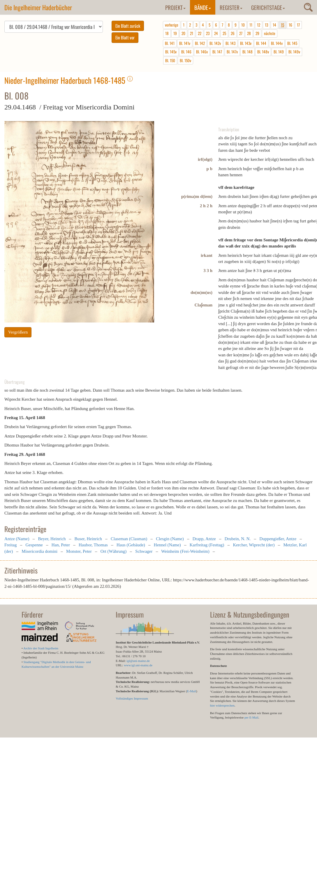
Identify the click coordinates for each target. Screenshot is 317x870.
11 (250, 25)
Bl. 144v (277, 43)
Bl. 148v (263, 52)
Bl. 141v (184, 43)
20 (183, 33)
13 (266, 25)
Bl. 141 (170, 43)
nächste (269, 33)
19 (175, 33)
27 (240, 33)
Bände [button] (202, 7)
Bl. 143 (230, 43)
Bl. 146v (202, 52)
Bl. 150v (185, 60)
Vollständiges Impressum (132, 698)
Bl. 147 (217, 52)
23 (207, 33)
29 (257, 33)
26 (233, 33)
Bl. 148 (247, 52)
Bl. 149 (279, 52)
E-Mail (191, 691)
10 (243, 25)
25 (224, 33)
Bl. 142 (200, 43)
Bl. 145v (171, 52)
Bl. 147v (232, 52)
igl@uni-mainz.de (137, 660)
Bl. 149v (294, 52)
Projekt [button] (175, 7)
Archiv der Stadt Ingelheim (40, 648)
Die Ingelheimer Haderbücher (38, 7)
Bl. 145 (292, 43)
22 (199, 33)
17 (298, 25)
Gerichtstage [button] (268, 7)
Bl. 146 (186, 52)
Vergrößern (18, 332)
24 (216, 33)
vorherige (171, 25)
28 (249, 33)
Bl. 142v (215, 43)
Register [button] (231, 7)
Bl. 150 (170, 60)
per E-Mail (251, 717)
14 (274, 25)
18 (167, 33)
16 (290, 25)
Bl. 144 (261, 43)
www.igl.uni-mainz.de (138, 665)
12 (258, 25)
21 (191, 33)
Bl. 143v (245, 43)
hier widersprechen (222, 705)
